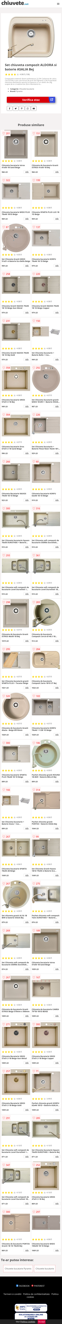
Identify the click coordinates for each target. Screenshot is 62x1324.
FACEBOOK (23, 1285)
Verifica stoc (38, 100)
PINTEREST (37, 1285)
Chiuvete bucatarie (45, 1268)
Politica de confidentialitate (36, 1294)
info (27, 172)
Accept (41, 1321)
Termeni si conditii (12, 1294)
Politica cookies (27, 1321)
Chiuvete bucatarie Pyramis (18, 1268)
